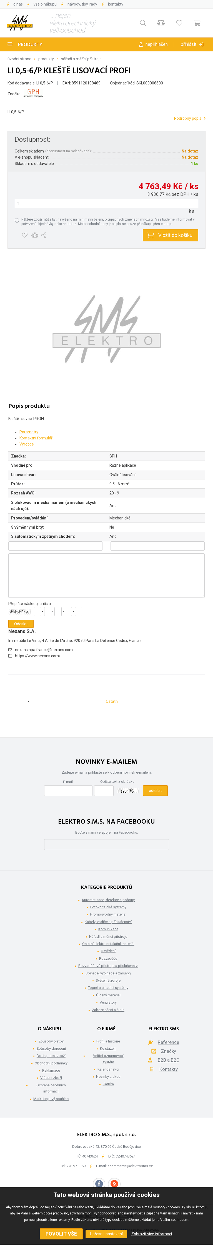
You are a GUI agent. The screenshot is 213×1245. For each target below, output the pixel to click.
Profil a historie (108, 1041)
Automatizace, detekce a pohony (108, 900)
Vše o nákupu (45, 4)
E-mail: (68, 782)
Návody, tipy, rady (82, 4)
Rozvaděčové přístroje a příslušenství (108, 966)
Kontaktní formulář (35, 438)
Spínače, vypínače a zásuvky (108, 973)
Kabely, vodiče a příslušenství (108, 922)
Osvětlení (108, 951)
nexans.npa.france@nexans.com (44, 650)
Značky (168, 1051)
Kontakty (115, 4)
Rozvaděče (108, 958)
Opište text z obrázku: (117, 781)
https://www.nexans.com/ (38, 656)
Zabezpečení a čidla (108, 1010)
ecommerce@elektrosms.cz (130, 1166)
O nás (18, 4)
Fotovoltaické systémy (108, 907)
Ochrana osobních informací (51, 1088)
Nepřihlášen (157, 44)
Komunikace (108, 929)
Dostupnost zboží (51, 1056)
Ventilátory (108, 1002)
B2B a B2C (168, 1060)
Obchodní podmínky (51, 1063)
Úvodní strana (19, 59)
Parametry (28, 432)
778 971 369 (76, 1166)
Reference (168, 1042)
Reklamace (51, 1070)
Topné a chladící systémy (108, 988)
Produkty (30, 45)
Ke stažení (108, 1048)
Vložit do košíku (175, 235)
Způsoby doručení (51, 1048)
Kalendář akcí (108, 1069)
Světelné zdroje (108, 980)
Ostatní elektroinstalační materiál (108, 944)
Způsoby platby (51, 1041)
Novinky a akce (108, 1076)
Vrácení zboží (51, 1078)
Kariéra (108, 1084)
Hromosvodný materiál (108, 914)
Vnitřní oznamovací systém (108, 1059)
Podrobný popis (187, 118)
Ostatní (112, 701)
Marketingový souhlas (51, 1099)
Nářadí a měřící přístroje (81, 59)
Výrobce (26, 444)
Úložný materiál (108, 995)
